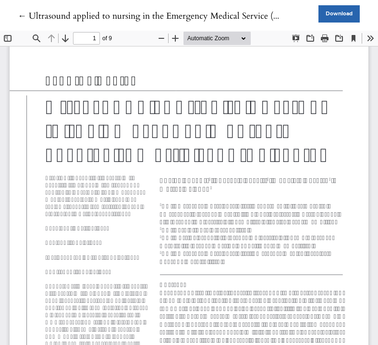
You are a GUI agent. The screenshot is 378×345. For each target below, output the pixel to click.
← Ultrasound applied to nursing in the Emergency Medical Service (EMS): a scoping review (189, 16)
